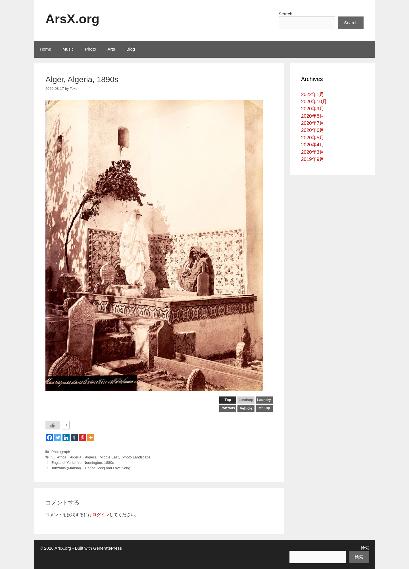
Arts (111, 49)
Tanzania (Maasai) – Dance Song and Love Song (90, 468)
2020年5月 (312, 137)
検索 (365, 548)
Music (68, 49)
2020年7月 (312, 123)
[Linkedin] (66, 437)
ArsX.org (72, 19)
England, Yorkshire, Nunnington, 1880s (82, 462)
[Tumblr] (74, 437)
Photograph (60, 452)
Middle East (109, 457)
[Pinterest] (82, 437)
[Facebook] (49, 437)
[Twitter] (57, 437)
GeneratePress (107, 548)
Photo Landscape (136, 457)
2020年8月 (312, 116)
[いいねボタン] (52, 425)
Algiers (90, 457)
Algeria (75, 457)
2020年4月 (312, 145)
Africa (61, 457)
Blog (130, 49)
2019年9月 (312, 159)
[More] (90, 437)
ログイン (100, 514)
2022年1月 (312, 94)
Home (45, 49)
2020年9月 (312, 108)
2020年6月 (312, 130)
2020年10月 (314, 101)
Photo (90, 49)
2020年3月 (312, 152)
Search (285, 13)
